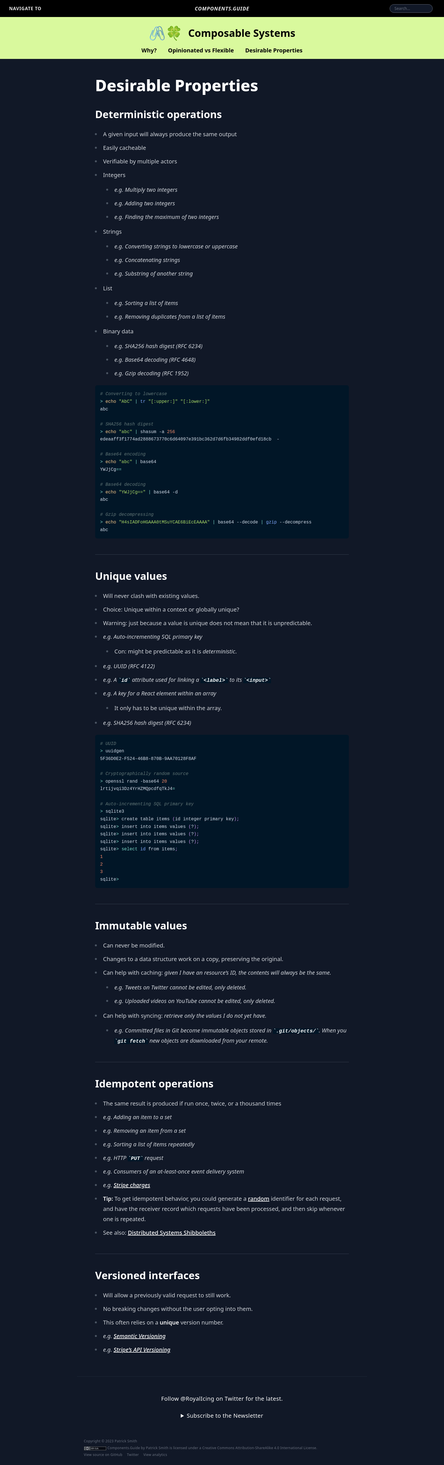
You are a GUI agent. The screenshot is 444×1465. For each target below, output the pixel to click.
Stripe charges (132, 1185)
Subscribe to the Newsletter (225, 1415)
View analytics (155, 1454)
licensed (180, 1447)
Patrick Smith (157, 1447)
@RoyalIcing (197, 1398)
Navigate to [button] (25, 8)
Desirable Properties (273, 50)
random (259, 1198)
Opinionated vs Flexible (201, 50)
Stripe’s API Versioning (142, 1349)
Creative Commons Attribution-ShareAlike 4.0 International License (259, 1447)
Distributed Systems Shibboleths (171, 1232)
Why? (149, 50)
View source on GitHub (103, 1454)
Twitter (133, 1454)
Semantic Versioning (140, 1336)
